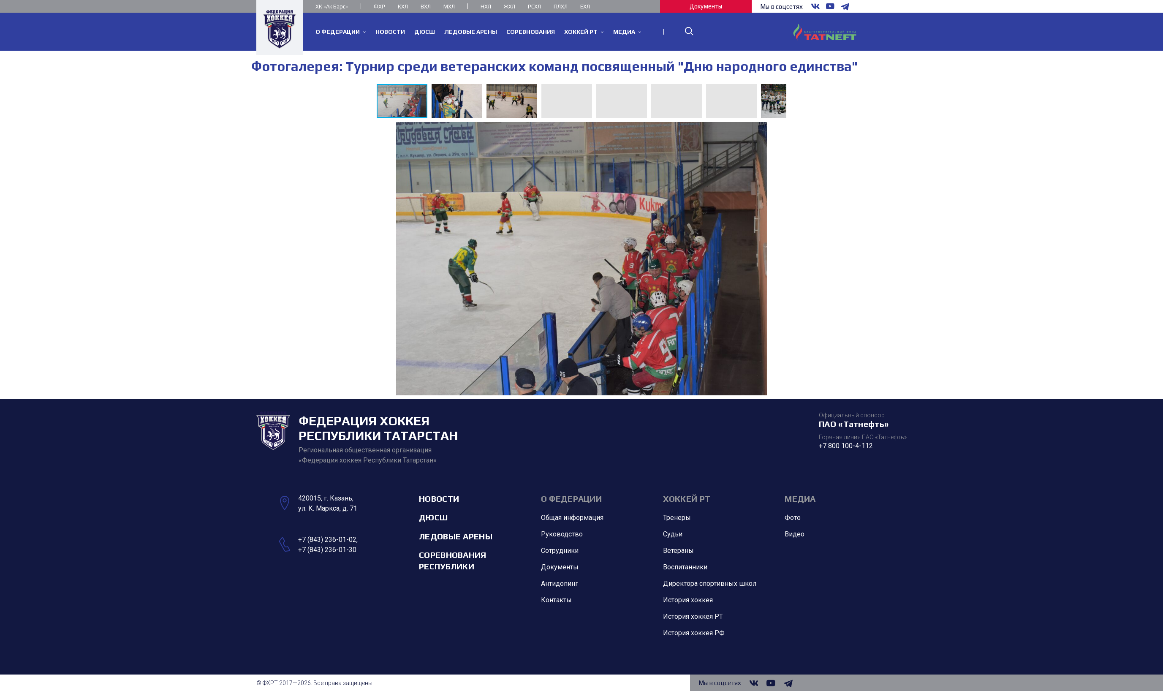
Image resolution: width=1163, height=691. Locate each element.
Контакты (556, 600)
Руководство (562, 534)
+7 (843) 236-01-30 (327, 550)
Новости (439, 498)
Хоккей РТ (687, 498)
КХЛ (403, 6)
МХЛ (449, 6)
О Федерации (571, 498)
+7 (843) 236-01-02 (327, 540)
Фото (793, 518)
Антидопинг (559, 584)
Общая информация (572, 518)
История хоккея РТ (693, 617)
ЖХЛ (509, 6)
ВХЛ (426, 6)
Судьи (672, 534)
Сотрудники (560, 551)
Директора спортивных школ (709, 584)
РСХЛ (534, 6)
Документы (706, 6)
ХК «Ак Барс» (331, 6)
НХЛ (486, 6)
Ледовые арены (455, 536)
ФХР (379, 6)
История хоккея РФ (694, 633)
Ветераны (678, 551)
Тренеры (677, 518)
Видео (794, 534)
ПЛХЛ (561, 6)
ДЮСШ (433, 517)
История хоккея (688, 600)
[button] (459, 101)
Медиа (800, 498)
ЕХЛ (585, 6)
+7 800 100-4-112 (846, 446)
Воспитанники (685, 567)
